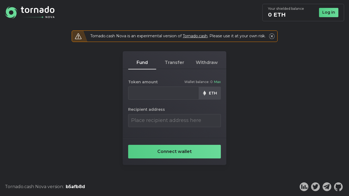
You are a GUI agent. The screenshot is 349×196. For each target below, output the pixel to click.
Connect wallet (174, 151)
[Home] (30, 12)
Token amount (143, 82)
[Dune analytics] (304, 186)
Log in (328, 12)
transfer (174, 62)
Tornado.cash (195, 35)
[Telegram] (326, 186)
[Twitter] (315, 186)
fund (142, 62)
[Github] (338, 186)
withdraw (207, 62)
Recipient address (146, 109)
